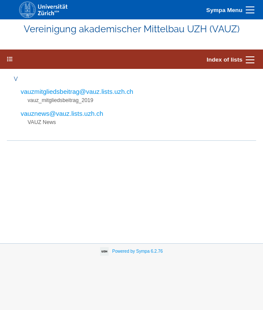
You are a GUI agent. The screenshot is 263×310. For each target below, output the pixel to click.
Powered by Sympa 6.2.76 (137, 251)
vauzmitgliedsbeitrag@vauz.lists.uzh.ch (77, 91)
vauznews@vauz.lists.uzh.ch (62, 113)
